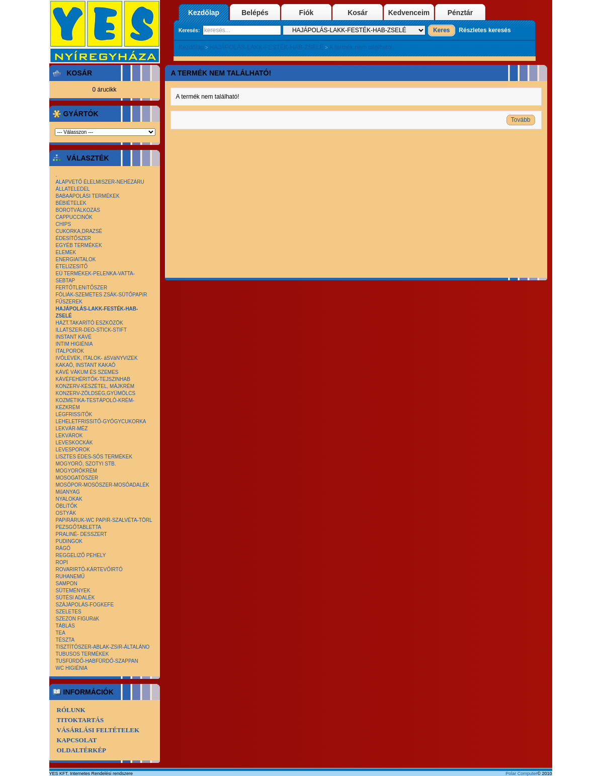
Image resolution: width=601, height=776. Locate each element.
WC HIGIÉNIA (72, 668)
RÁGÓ (63, 548)
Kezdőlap (203, 13)
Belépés (255, 13)
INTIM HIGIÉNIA (74, 344)
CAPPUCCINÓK (74, 217)
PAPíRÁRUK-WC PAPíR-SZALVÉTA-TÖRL (104, 520)
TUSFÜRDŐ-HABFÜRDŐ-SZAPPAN (97, 661)
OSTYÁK (66, 513)
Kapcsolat (77, 740)
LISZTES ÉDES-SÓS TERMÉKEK (94, 456)
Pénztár (460, 13)
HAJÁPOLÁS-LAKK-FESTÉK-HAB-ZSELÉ (266, 47)
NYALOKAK (69, 499)
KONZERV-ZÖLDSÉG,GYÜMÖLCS (96, 393)
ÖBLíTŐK (66, 506)
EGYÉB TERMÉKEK (79, 245)
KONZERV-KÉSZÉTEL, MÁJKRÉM (95, 386)
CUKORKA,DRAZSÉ (79, 231)
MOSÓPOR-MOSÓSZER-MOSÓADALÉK (102, 485)
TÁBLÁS (65, 626)
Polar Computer (521, 773)
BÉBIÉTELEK (71, 203)
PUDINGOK (69, 541)
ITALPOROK (70, 351)
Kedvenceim (409, 13)
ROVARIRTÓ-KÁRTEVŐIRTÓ (89, 569)
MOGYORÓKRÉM (76, 471)
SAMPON (66, 583)
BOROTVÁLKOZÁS (78, 210)
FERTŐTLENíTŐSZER (82, 287)
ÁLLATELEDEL (73, 189)
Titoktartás (80, 720)
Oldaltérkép (82, 750)
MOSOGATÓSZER (77, 478)
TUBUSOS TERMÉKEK (82, 654)
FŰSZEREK (69, 301)
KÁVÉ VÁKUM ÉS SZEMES (87, 372)
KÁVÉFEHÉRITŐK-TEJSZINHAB (93, 379)
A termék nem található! (361, 47)
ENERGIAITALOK (76, 259)
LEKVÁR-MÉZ (72, 428)
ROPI (62, 562)
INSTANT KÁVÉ (74, 337)
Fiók (306, 13)
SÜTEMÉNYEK (73, 590)
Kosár (358, 13)
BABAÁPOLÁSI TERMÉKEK (88, 196)
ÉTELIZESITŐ (72, 266)
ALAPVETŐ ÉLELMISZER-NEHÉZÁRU (100, 182)
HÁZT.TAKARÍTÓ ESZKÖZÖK (89, 323)
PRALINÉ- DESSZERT (81, 534)
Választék (86, 158)
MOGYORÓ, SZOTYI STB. (86, 464)
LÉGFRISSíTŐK (74, 414)
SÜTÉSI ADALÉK (75, 597)
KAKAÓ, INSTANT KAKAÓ (86, 365)
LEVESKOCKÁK (74, 442)
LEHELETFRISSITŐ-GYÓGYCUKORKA (101, 421)
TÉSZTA (65, 640)
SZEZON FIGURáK (78, 619)
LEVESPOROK (73, 449)
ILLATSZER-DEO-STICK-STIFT (91, 330)
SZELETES (68, 611)
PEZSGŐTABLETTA (79, 527)
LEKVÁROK (69, 435)
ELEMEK (66, 252)
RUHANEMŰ (70, 576)
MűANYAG (68, 492)
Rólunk (71, 710)
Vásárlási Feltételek (98, 730)
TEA (60, 633)
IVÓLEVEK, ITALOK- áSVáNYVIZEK (97, 358)
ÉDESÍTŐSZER (74, 238)
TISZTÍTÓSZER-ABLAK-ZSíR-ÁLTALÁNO (103, 647)
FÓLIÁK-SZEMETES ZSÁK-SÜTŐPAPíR (101, 294)
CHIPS (63, 224)
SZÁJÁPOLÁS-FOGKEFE (85, 604)
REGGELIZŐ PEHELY (81, 555)
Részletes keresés (484, 30)
